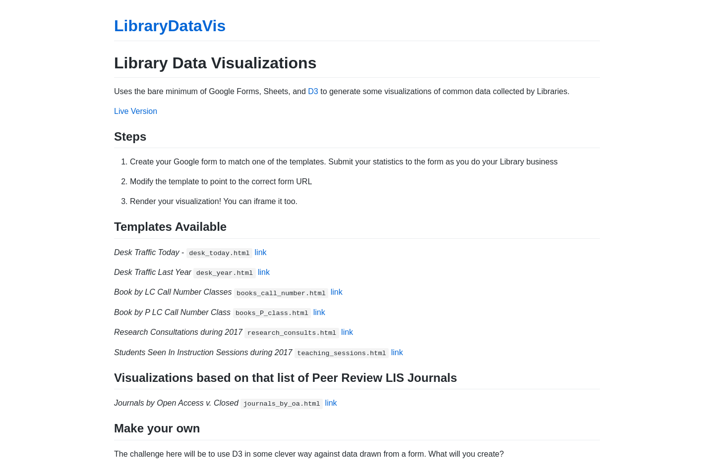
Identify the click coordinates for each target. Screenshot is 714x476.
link (261, 252)
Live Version (135, 111)
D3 (313, 91)
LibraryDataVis (170, 26)
